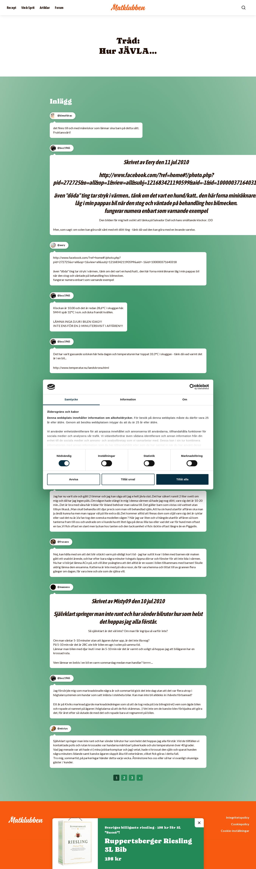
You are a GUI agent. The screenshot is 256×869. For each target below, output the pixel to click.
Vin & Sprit (28, 8)
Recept (11, 8)
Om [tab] (184, 399)
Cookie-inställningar (235, 830)
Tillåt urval (128, 479)
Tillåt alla (182, 479)
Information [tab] (128, 399)
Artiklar (45, 8)
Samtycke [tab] (71, 399)
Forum (59, 8)
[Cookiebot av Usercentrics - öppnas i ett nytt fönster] (192, 387)
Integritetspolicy (237, 817)
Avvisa (73, 479)
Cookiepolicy (240, 824)
